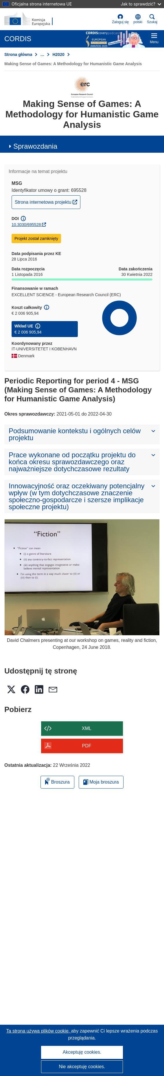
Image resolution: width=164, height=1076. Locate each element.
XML (86, 728)
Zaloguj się (120, 19)
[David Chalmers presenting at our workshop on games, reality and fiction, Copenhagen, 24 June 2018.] (82, 577)
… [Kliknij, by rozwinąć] (42, 54)
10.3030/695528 (26, 224)
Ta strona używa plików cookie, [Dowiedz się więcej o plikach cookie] (38, 1030)
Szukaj (152, 19)
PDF (86, 745)
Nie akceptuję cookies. (82, 1066)
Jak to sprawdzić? (141, 3)
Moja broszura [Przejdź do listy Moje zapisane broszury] (101, 782)
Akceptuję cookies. (82, 1052)
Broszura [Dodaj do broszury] (57, 781)
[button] (138, 19)
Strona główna (18, 54)
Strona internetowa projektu (47, 201)
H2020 (58, 54)
